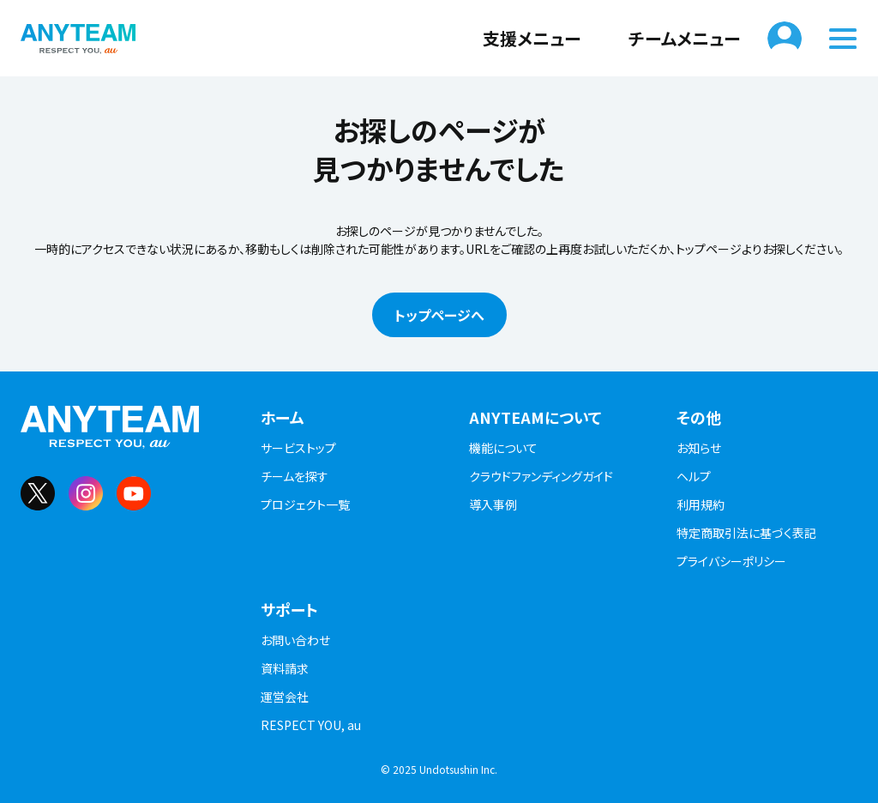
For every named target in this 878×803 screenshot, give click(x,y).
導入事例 (493, 504)
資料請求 (285, 668)
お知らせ (699, 447)
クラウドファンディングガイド (541, 476)
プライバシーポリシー (731, 561)
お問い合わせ (295, 640)
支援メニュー (521, 38)
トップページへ (439, 315)
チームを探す (294, 476)
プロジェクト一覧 (305, 504)
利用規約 (701, 504)
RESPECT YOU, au (311, 725)
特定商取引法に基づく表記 (746, 532)
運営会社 (285, 696)
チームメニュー (674, 38)
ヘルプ (694, 476)
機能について (503, 447)
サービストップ (298, 447)
